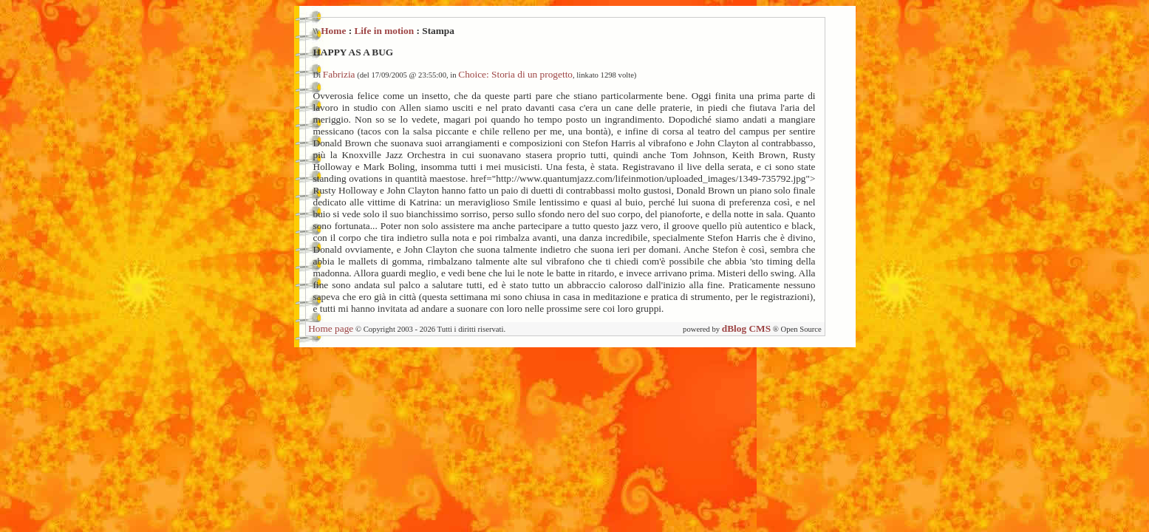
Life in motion (384, 30)
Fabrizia (339, 74)
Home (333, 30)
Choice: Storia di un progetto (515, 74)
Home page (330, 328)
